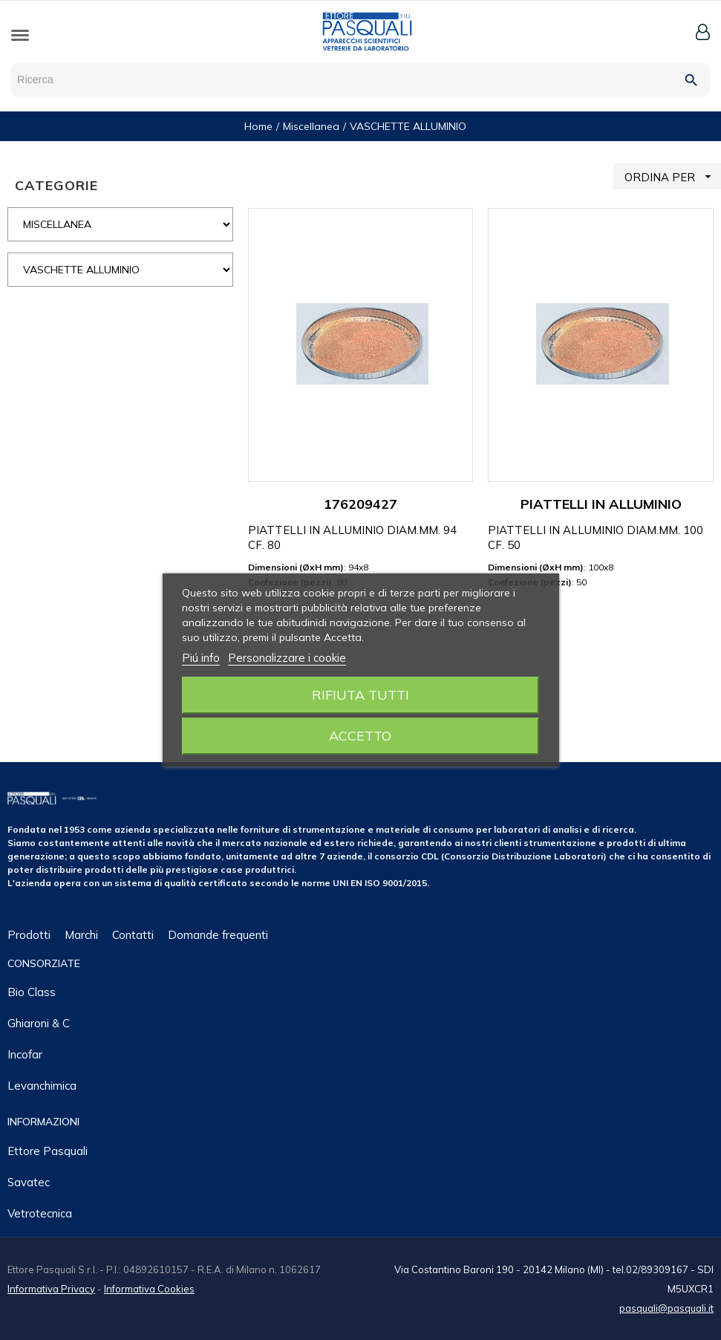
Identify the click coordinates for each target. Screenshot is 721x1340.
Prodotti (28, 935)
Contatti (133, 935)
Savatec (28, 1182)
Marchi (81, 935)
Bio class (31, 992)
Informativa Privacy (51, 1289)
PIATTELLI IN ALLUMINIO (601, 504)
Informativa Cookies (149, 1289)
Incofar (24, 1054)
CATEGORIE (56, 185)
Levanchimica (41, 1086)
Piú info (201, 658)
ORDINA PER (672, 176)
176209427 (360, 504)
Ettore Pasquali (47, 1151)
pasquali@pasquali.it (666, 1308)
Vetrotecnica (39, 1213)
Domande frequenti (218, 935)
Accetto (360, 735)
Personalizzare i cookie (287, 658)
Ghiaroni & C (38, 1023)
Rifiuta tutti (360, 694)
